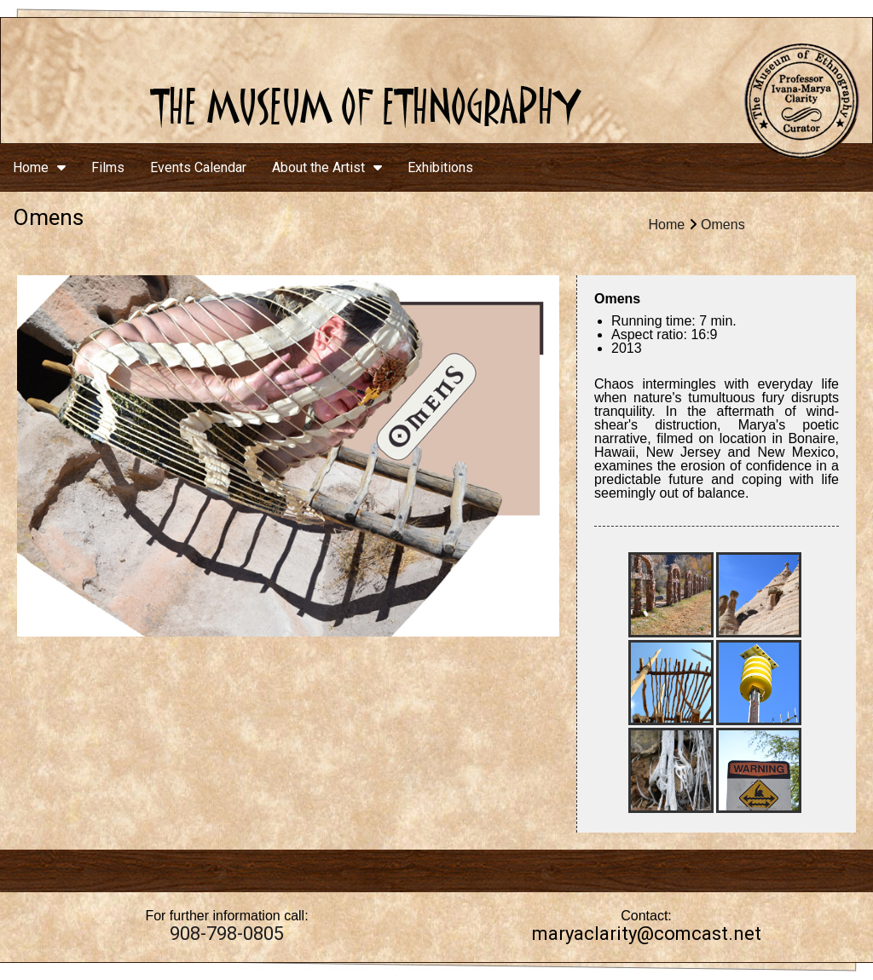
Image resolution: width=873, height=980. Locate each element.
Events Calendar (198, 167)
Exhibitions (440, 167)
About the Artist (327, 167)
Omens (723, 224)
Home (39, 167)
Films (107, 167)
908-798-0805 (227, 933)
